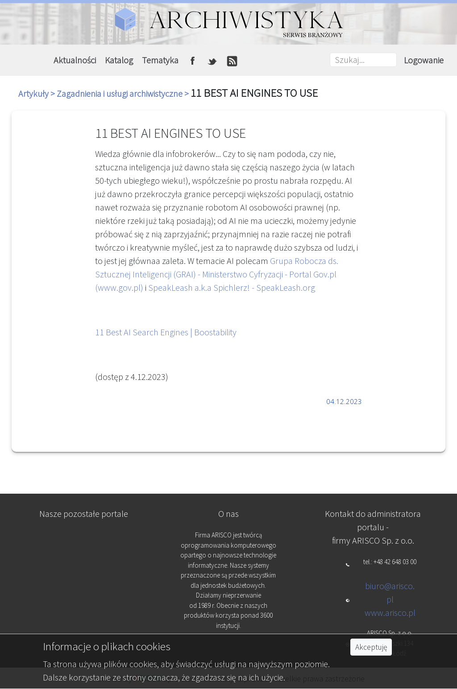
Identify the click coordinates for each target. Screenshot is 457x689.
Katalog (119, 60)
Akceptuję (371, 647)
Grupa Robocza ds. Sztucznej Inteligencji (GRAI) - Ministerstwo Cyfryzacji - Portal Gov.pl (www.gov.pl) (216, 274)
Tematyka (160, 60)
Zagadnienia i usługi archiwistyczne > (124, 93)
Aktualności (75, 60)
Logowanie (424, 60)
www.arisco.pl (390, 612)
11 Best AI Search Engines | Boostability (166, 332)
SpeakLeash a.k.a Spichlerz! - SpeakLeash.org (231, 287)
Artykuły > (37, 93)
